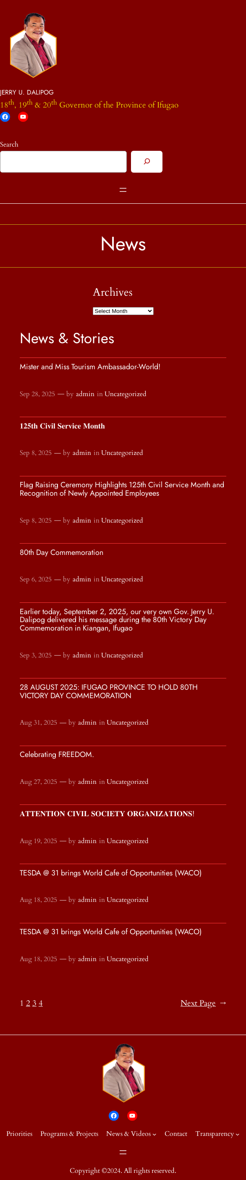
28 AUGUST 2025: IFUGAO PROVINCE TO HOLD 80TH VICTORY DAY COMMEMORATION (109, 691)
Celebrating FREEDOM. (57, 755)
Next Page (203, 1003)
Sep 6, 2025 (36, 579)
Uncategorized (126, 394)
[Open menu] (123, 190)
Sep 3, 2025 (36, 655)
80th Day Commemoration (61, 553)
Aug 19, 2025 (38, 841)
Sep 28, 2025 (37, 394)
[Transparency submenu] (238, 1134)
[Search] (146, 162)
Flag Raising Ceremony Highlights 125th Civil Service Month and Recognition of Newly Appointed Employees (122, 489)
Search (9, 144)
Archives (113, 292)
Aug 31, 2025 (38, 722)
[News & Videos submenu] (154, 1134)
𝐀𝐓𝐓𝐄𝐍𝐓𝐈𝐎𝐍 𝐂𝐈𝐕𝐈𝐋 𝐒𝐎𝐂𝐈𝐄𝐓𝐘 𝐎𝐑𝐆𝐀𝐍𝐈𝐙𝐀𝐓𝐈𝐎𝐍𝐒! (107, 814)
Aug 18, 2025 (38, 899)
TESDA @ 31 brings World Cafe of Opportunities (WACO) (111, 873)
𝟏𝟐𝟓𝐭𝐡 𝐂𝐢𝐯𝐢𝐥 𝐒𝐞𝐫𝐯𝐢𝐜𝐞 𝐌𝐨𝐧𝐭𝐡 (62, 426)
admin (85, 394)
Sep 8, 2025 (36, 452)
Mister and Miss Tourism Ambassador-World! (90, 367)
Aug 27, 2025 (38, 781)
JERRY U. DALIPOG (27, 92)
